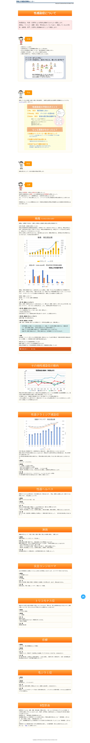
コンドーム (21, 102)
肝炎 (26, 725)
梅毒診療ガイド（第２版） (28, 349)
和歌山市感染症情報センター (25, 1)
